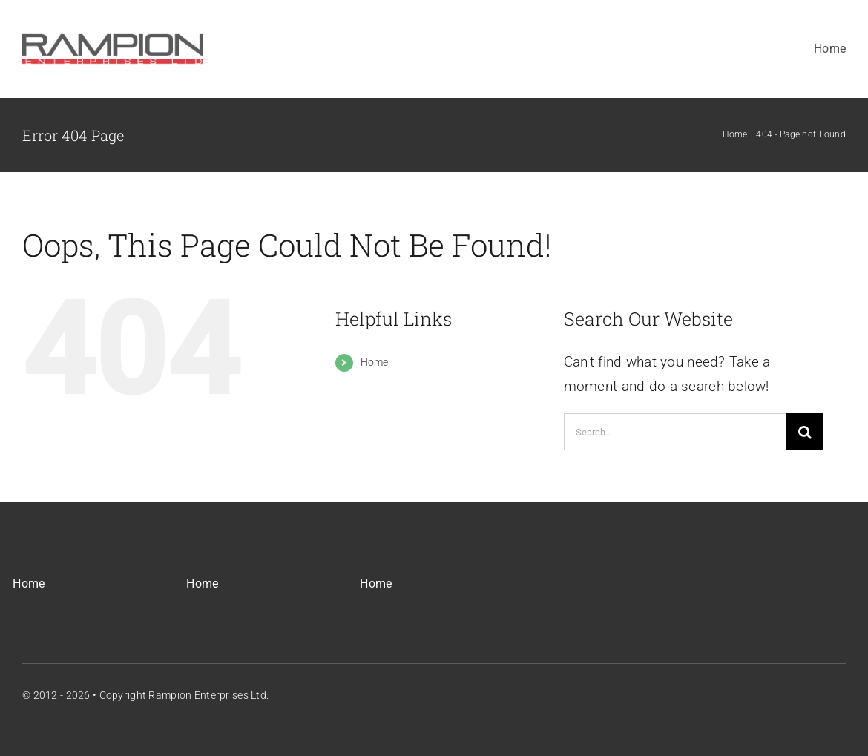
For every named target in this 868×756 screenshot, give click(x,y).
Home (375, 362)
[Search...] (675, 431)
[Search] (804, 431)
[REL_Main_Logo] (112, 34)
